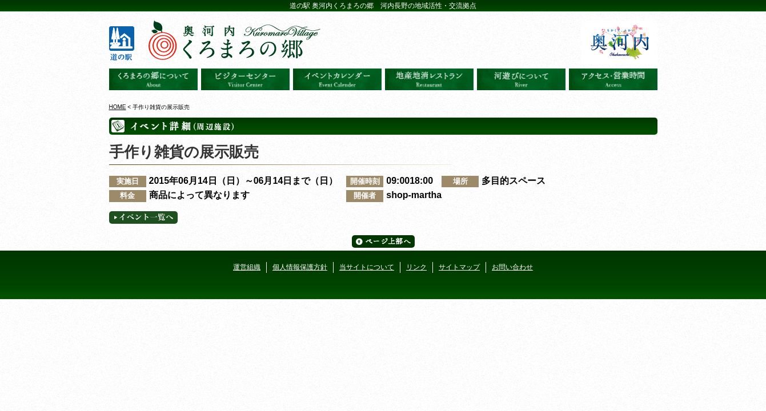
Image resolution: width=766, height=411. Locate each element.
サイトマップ (459, 267)
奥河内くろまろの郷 (153, 79)
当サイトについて (366, 267)
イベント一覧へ (143, 217)
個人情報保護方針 (299, 267)
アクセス (613, 79)
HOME (117, 107)
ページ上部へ (383, 241)
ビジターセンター (245, 79)
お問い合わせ (512, 267)
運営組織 (246, 267)
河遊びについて (521, 79)
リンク (416, 267)
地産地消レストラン (429, 79)
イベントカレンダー (337, 79)
